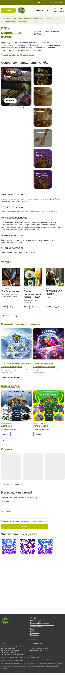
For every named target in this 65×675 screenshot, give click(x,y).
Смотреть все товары (11, 441)
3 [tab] (13, 107)
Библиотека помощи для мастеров (14, 21)
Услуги (6, 262)
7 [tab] (21, 107)
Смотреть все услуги (11, 316)
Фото (42, 18)
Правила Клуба (34, 635)
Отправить (25, 526)
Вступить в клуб (42, 10)
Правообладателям (36, 650)
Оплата (32, 629)
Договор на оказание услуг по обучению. (13, 646)
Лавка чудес (10, 386)
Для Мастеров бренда (8, 648)
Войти (55, 10)
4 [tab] (15, 107)
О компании (5, 18)
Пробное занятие (10, 291)
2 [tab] (11, 107)
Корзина (61, 10)
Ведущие (56, 18)
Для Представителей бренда (10, 650)
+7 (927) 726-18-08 (57, 2)
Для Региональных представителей (12, 654)
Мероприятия (24, 18)
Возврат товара (34, 633)
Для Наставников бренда (8, 652)
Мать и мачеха (40, 426)
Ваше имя (5, 502)
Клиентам (33, 646)
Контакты (32, 639)
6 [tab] (19, 107)
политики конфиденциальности (35, 521)
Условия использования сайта (39, 648)
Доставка (32, 631)
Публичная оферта (35, 621)
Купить (5, 434)
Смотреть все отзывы (11, 484)
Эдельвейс (6, 426)
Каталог (15, 18)
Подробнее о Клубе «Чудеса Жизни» (17, 55)
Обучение (35, 18)
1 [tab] (9, 107)
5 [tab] (17, 107)
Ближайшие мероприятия (20, 324)
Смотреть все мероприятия (13, 377)
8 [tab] (23, 107)
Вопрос (32, 637)
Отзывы (49, 18)
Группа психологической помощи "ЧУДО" (32, 294)
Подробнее (14, 307)
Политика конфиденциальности (39, 623)
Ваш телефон (6, 511)
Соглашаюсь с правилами (25, 521)
